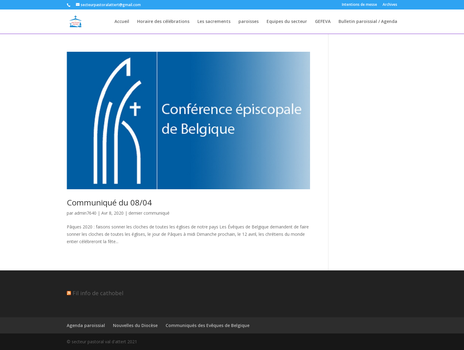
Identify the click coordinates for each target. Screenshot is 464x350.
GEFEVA (323, 21)
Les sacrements (213, 21)
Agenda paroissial (86, 325)
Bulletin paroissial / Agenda (368, 21)
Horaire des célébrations (163, 21)
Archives (390, 5)
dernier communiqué (149, 213)
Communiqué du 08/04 (109, 202)
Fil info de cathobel (98, 293)
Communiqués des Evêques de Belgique (207, 325)
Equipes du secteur (287, 21)
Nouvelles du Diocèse (135, 325)
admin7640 (85, 213)
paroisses (248, 21)
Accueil (121, 21)
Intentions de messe (359, 5)
